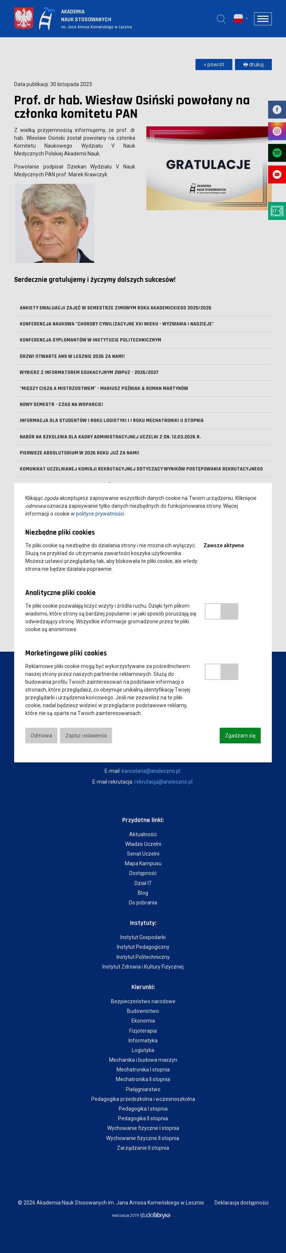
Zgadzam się (240, 736)
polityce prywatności (100, 514)
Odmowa (41, 736)
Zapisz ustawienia (86, 736)
